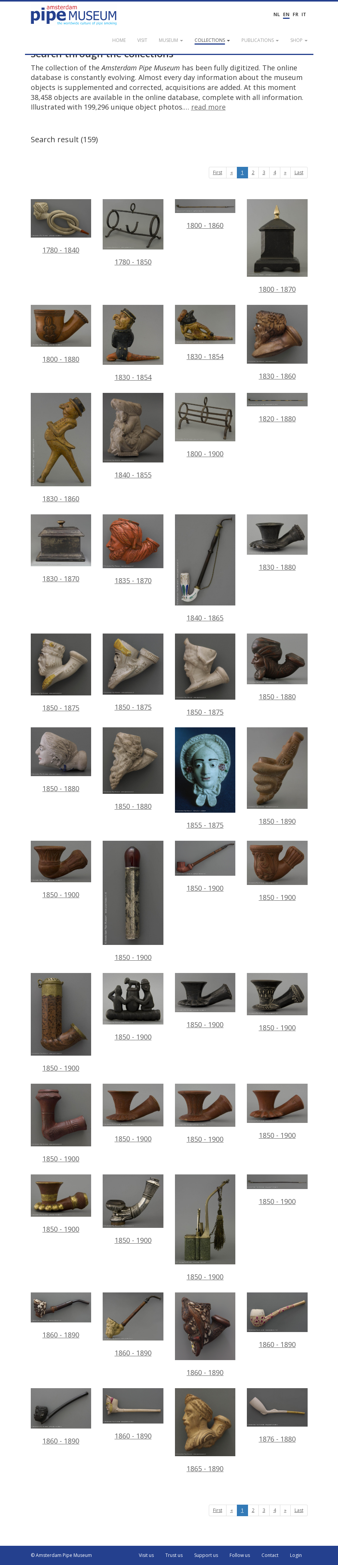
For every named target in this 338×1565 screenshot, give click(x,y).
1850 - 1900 (61, 870)
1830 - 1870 (61, 548)
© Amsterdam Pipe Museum (61, 1555)
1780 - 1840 (61, 226)
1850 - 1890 (277, 776)
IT (303, 14)
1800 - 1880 (61, 334)
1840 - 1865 (205, 568)
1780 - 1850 (133, 232)
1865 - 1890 (205, 1430)
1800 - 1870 (277, 246)
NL (276, 14)
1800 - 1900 (205, 425)
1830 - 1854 (133, 343)
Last (299, 172)
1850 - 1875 (61, 673)
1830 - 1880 (277, 543)
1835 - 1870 (133, 549)
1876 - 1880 (277, 1416)
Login (296, 1555)
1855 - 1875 (205, 778)
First (217, 172)
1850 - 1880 (277, 667)
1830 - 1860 (277, 343)
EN (286, 14)
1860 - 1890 (61, 1315)
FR (295, 14)
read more (208, 106)
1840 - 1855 (133, 436)
